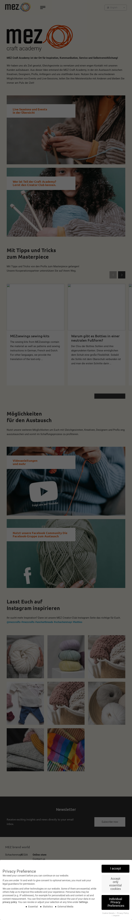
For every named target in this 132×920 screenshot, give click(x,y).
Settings (83, 904)
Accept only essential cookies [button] (115, 886)
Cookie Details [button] (108, 915)
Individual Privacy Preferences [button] (116, 904)
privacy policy (10, 904)
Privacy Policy (123, 915)
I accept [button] (115, 870)
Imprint (116, 918)
